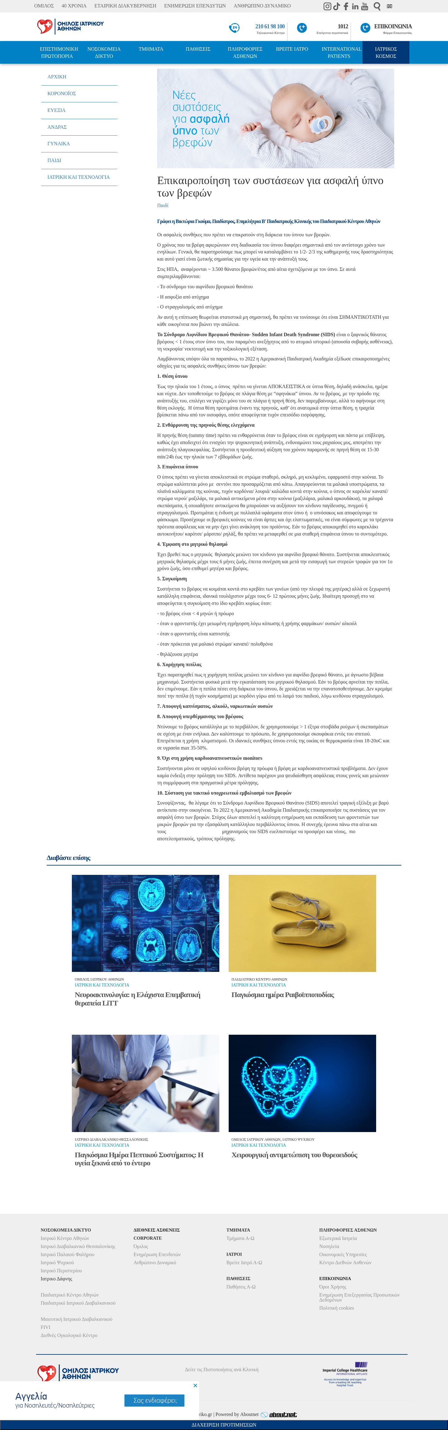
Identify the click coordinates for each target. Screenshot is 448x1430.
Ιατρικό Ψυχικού (57, 1262)
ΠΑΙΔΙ (54, 160)
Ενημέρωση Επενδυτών (157, 1254)
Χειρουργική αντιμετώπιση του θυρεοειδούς (294, 1155)
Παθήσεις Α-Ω (241, 1286)
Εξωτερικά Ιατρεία (338, 1238)
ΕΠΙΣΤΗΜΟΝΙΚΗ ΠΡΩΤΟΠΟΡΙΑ (59, 52)
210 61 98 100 (270, 26)
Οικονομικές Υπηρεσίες (343, 1254)
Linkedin (355, 6)
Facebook (346, 6)
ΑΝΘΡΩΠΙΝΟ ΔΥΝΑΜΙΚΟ (262, 5)
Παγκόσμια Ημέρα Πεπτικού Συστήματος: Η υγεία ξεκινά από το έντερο (139, 1159)
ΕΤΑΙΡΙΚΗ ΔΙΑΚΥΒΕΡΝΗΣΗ (125, 5)
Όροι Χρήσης (332, 1286)
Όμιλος (140, 1246)
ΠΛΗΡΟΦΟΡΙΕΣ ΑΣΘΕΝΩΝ (245, 52)
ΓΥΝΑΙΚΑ (59, 143)
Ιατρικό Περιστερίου (61, 1270)
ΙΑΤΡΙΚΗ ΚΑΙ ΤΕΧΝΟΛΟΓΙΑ (79, 177)
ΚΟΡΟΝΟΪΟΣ (62, 93)
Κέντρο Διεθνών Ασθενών (345, 1262)
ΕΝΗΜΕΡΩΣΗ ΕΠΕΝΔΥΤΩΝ (195, 5)
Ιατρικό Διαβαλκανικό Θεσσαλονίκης (78, 1246)
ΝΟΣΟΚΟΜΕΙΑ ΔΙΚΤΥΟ (104, 52)
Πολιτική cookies (336, 1308)
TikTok (336, 6)
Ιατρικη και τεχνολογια (102, 985)
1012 (343, 26)
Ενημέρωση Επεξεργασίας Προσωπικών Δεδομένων (359, 1297)
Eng (389, 6)
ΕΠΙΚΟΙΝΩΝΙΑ (393, 26)
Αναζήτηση (377, 6)
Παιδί (162, 205)
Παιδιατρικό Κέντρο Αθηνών (70, 1295)
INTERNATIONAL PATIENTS (342, 52)
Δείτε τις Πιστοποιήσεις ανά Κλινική (222, 1369)
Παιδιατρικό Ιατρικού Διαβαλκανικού (78, 1303)
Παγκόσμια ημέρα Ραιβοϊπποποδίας (282, 995)
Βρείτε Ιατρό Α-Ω (244, 1262)
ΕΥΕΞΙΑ (57, 110)
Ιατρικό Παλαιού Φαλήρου (67, 1254)
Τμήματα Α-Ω (240, 1238)
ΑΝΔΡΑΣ (57, 127)
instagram (327, 6)
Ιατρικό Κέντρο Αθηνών (65, 1238)
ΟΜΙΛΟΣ (44, 5)
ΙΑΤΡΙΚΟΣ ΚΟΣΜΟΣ (386, 52)
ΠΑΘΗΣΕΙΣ (198, 49)
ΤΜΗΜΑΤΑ (151, 49)
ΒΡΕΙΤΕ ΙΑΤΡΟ (292, 49)
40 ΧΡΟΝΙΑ (74, 5)
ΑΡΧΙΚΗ (57, 76)
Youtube (364, 6)
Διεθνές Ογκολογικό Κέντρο (69, 1335)
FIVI (45, 1327)
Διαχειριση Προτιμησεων (224, 1425)
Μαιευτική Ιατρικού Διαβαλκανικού (77, 1319)
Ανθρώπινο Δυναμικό (154, 1262)
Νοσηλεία (329, 1246)
